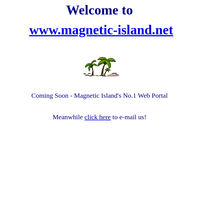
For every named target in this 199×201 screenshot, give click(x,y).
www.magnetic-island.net (101, 29)
